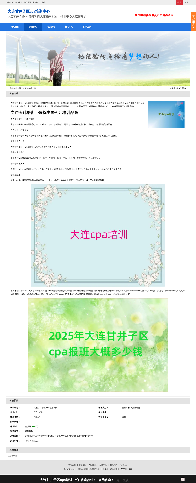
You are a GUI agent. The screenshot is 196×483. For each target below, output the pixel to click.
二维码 (42, 2)
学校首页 (72, 465)
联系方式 (113, 465)
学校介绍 (32, 88)
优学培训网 (12, 456)
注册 (186, 2)
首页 (24, 88)
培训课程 (92, 465)
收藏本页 (9, 2)
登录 (179, 2)
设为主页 (18, 2)
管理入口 (124, 465)
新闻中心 (103, 465)
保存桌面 (27, 2)
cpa (37, 441)
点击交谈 (122, 480)
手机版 (35, 2)
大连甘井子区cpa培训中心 (80, 469)
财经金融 (30, 441)
